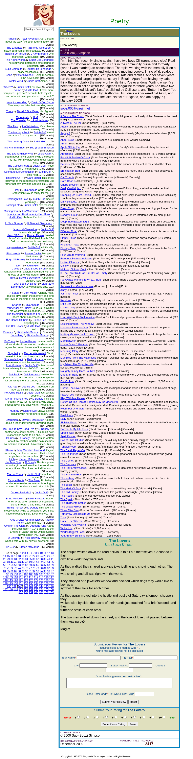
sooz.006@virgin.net (74, 108)
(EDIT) (69, 30)
